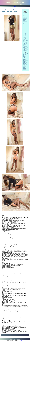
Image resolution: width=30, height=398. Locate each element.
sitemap (21, 340)
